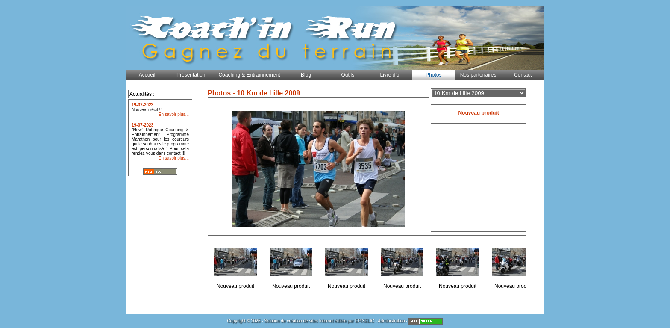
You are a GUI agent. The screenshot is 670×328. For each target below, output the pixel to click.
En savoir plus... (174, 114)
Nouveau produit (236, 265)
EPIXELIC (364, 321)
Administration (391, 321)
